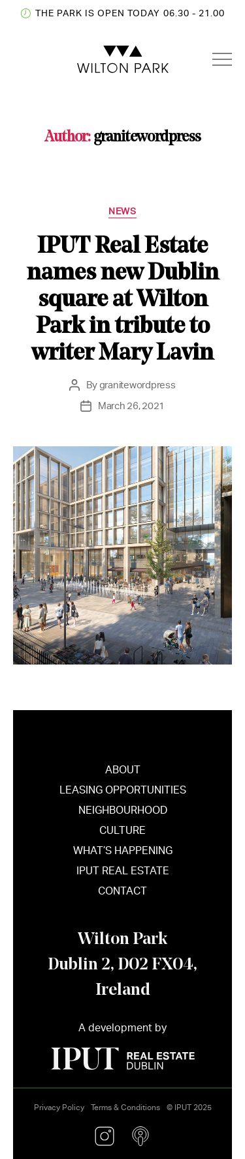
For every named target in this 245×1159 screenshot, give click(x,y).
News (122, 211)
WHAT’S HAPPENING (122, 855)
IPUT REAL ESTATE (122, 875)
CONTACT (122, 895)
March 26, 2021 (131, 406)
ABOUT (122, 774)
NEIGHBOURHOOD (122, 814)
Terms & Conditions (125, 1107)
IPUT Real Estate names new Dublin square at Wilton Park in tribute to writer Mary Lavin (123, 297)
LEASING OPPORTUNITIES (122, 794)
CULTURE (122, 835)
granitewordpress (137, 385)
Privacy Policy (59, 1107)
